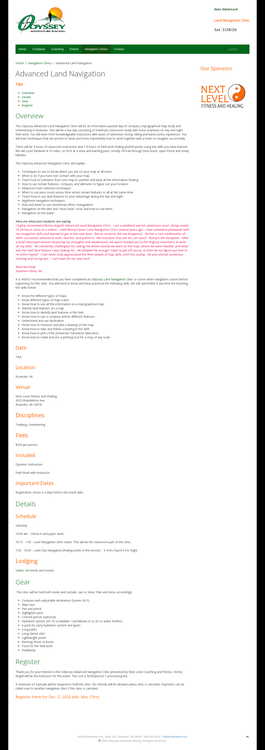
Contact (119, 49)
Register (27, 105)
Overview (28, 93)
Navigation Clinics (96, 49)
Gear (25, 101)
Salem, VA (22, 570)
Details (26, 97)
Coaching (57, 49)
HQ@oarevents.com (175, 736)
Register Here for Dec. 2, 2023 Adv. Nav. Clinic (58, 696)
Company (39, 49)
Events (74, 49)
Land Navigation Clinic (231, 20)
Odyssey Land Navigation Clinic (112, 279)
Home (22, 49)
